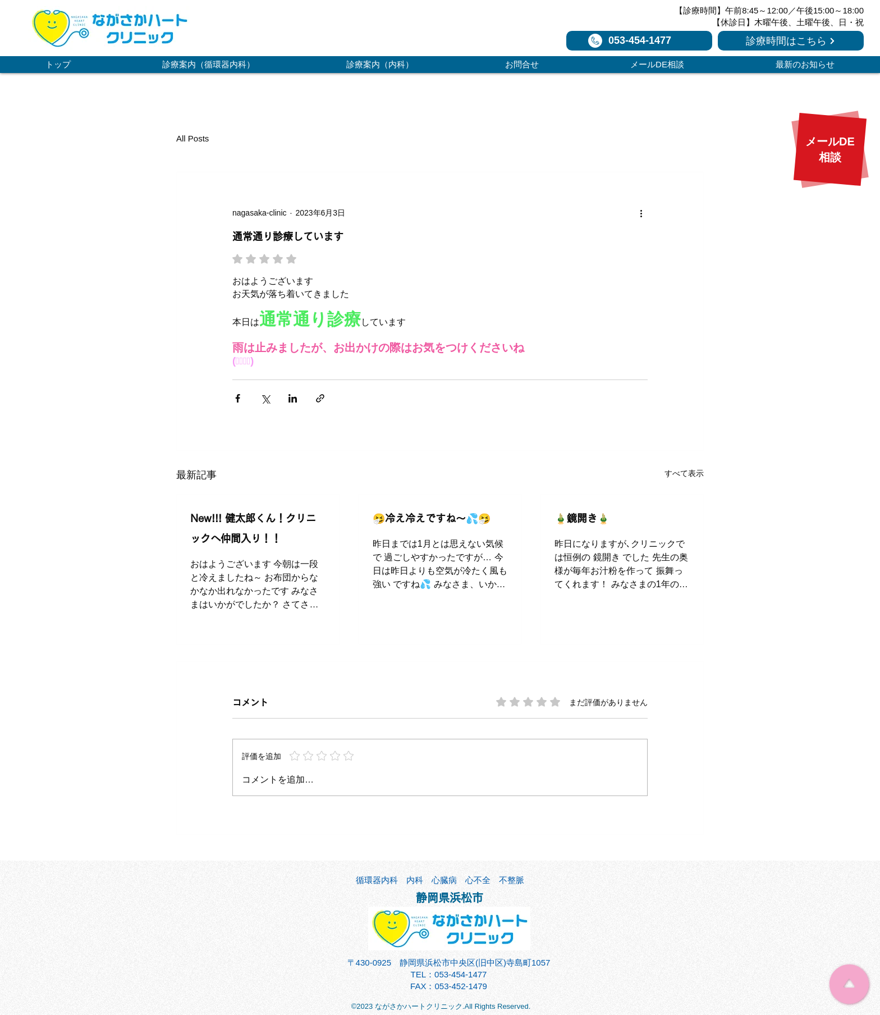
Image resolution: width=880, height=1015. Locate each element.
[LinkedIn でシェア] (292, 398)
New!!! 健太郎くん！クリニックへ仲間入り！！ (253, 528)
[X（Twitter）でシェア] (265, 398)
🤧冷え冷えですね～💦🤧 (432, 518)
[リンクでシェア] (320, 398)
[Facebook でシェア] (237, 398)
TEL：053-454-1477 (449, 974)
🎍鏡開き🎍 (581, 518)
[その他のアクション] (641, 213)
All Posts (192, 138)
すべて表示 (684, 473)
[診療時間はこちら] (791, 41)
